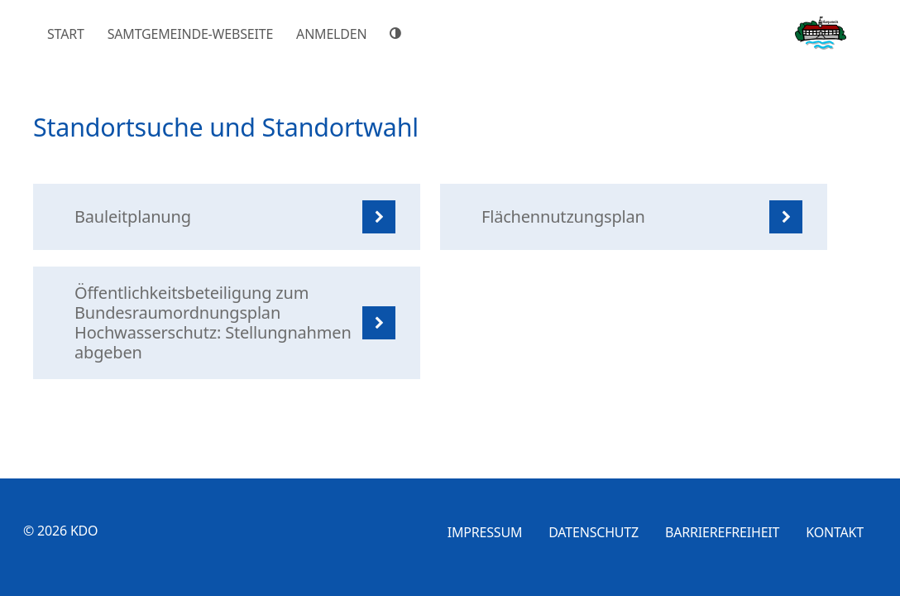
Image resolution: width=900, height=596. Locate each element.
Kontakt (835, 532)
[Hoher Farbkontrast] (398, 33)
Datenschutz (593, 532)
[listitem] (226, 217)
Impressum (485, 532)
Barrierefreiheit (722, 532)
